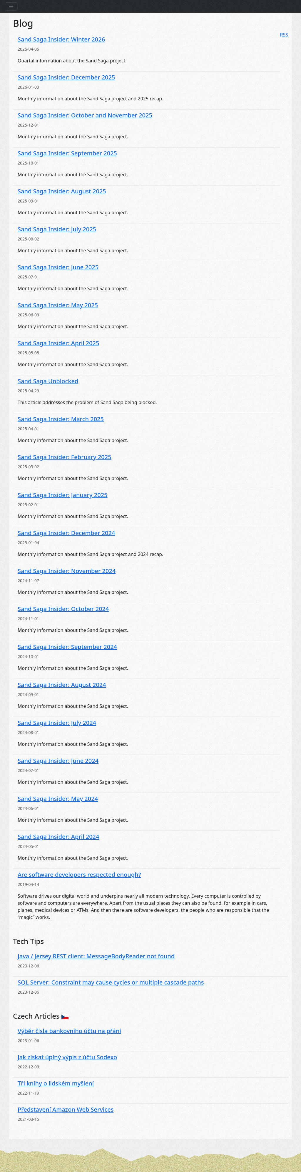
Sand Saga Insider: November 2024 (67, 571)
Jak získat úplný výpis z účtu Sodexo (67, 1057)
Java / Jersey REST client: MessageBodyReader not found (96, 956)
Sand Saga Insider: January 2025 (63, 495)
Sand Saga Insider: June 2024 (58, 761)
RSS (284, 34)
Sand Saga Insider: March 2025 (61, 419)
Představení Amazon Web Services (66, 1109)
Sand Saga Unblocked (48, 381)
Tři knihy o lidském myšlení (56, 1083)
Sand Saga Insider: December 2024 (66, 533)
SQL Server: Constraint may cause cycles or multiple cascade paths (111, 982)
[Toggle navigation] (11, 6)
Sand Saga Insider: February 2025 (64, 457)
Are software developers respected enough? (79, 875)
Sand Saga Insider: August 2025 (62, 191)
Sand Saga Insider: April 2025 (58, 343)
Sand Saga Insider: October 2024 (63, 609)
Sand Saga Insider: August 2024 (62, 685)
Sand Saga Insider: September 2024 (67, 647)
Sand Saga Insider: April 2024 (58, 837)
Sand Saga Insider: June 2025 (58, 267)
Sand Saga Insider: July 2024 (57, 723)
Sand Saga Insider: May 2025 (58, 305)
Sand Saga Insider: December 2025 (66, 77)
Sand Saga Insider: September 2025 (67, 153)
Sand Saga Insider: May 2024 (58, 799)
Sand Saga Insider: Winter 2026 (61, 39)
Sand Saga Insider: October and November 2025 (85, 115)
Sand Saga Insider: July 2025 (57, 229)
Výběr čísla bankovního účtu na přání (69, 1031)
